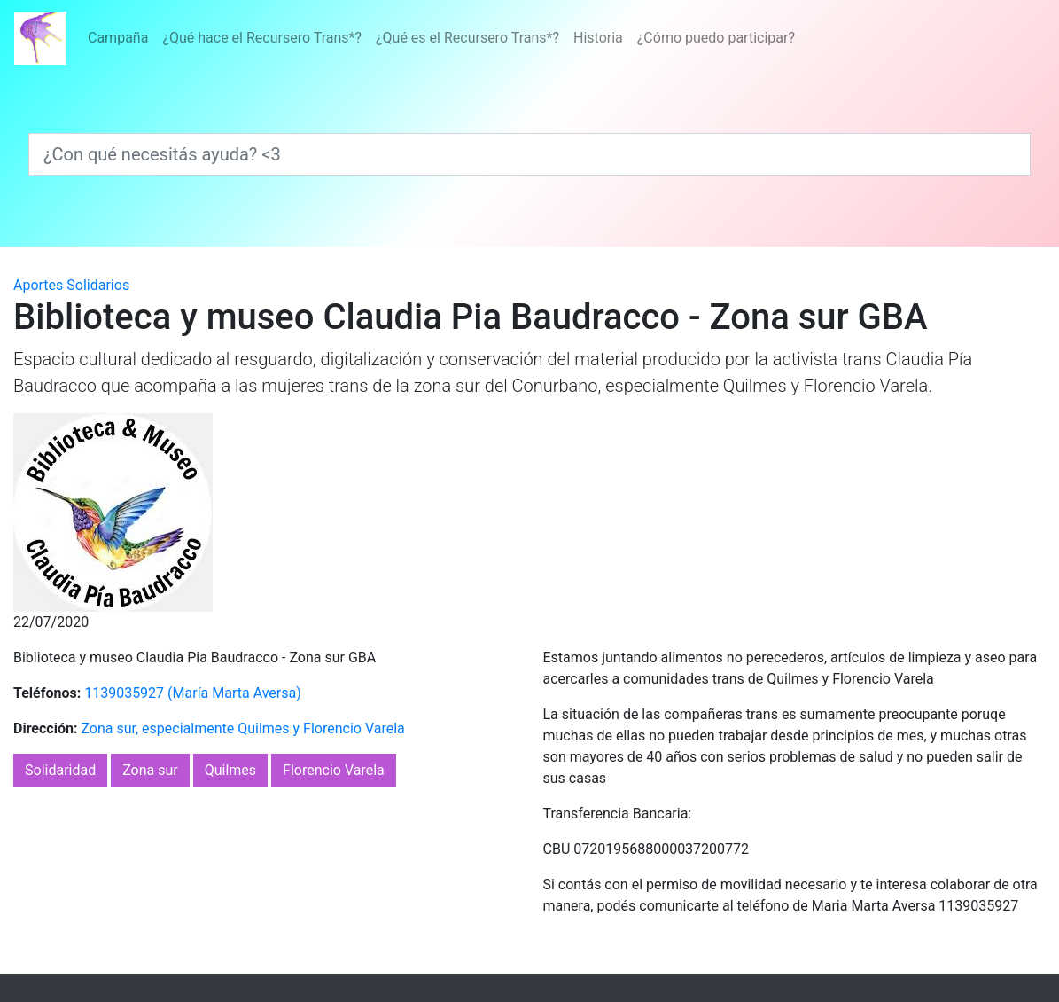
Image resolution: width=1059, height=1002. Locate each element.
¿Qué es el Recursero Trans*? (467, 37)
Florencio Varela (334, 770)
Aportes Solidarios (71, 285)
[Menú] (441, 38)
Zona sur (150, 770)
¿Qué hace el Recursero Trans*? (262, 37)
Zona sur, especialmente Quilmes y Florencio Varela (242, 728)
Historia (598, 37)
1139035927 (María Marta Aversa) (192, 693)
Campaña (118, 37)
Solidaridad (60, 770)
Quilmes (230, 770)
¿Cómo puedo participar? (716, 37)
